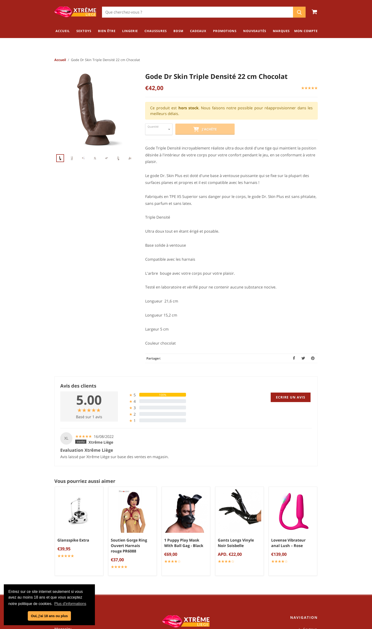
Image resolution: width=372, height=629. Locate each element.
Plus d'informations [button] (70, 604)
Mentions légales (188, 565)
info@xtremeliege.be (85, 572)
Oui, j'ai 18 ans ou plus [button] (49, 616)
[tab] (153, 395)
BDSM (311, 571)
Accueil (60, 60)
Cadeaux (309, 579)
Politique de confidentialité (188, 557)
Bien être (309, 548)
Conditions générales (188, 549)
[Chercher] (197, 12)
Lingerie (310, 556)
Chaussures (306, 564)
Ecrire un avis (290, 397)
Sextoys (310, 540)
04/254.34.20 (73, 564)
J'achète (205, 129)
